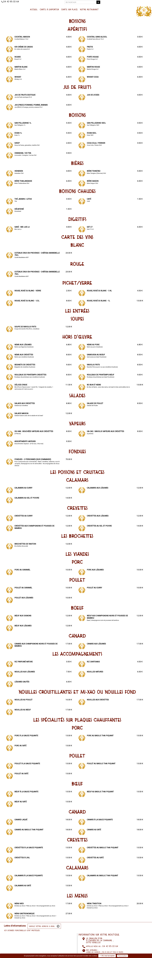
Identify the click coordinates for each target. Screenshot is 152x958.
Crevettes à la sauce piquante (28, 848)
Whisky (17, 77)
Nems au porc (93, 345)
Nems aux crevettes (23, 355)
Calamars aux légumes (97, 488)
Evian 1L (18, 133)
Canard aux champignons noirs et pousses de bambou (35, 645)
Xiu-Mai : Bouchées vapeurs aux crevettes (33, 431)
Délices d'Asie (20, 385)
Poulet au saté (21, 774)
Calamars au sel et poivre (26, 498)
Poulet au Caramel (23, 588)
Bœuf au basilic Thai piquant (100, 792)
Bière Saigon (92, 181)
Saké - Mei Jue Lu (22, 227)
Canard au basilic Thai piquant (28, 830)
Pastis (90, 47)
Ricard (17, 57)
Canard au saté (94, 830)
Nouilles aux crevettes (98, 700)
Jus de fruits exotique (24, 95)
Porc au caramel (22, 570)
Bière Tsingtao (93, 171)
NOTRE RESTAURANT (89, 9)
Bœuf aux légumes (23, 626)
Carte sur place (69, 9)
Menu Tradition (94, 903)
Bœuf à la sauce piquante (26, 792)
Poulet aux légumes (23, 598)
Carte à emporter (49, 9)
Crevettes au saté (95, 858)
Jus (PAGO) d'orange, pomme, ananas (31, 105)
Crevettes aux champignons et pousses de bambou (34, 527)
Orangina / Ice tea (22, 153)
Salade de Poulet (95, 403)
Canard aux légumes (96, 644)
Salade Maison (21, 413)
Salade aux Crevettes (24, 403)
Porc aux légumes (95, 570)
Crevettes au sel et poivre (99, 526)
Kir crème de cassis (23, 47)
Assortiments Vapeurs (25, 441)
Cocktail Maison (22, 37)
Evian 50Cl (91, 133)
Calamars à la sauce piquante (28, 876)
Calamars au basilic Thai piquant (102, 876)
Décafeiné (19, 209)
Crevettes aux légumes (97, 516)
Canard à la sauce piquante (100, 820)
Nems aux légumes (23, 345)
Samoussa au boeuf (96, 355)
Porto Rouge (93, 57)
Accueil (34, 9)
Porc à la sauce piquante (26, 736)
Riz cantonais (93, 662)
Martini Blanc (21, 67)
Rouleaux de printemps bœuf (100, 375)
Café (89, 199)
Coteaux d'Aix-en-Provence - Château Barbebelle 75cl (37, 254)
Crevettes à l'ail (22, 858)
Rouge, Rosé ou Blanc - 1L (98, 301)
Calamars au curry (23, 488)
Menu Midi (19, 903)
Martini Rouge (93, 67)
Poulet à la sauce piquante (27, 764)
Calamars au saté (22, 886)
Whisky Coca (92, 77)
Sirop (17, 143)
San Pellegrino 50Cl (96, 123)
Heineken (18, 171)
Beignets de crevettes (24, 365)
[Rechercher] (80, 2)
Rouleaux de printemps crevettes (30, 375)
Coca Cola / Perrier (96, 143)
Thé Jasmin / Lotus (23, 199)
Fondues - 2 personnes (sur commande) (32, 459)
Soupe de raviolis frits (25, 327)
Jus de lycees (93, 95)
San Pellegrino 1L (22, 123)
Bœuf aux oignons (22, 616)
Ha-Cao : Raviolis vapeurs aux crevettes (105, 431)
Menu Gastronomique (24, 914)
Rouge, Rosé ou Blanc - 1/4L (99, 291)
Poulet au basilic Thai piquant (101, 764)
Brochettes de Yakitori (25, 544)
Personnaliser (122, 956)
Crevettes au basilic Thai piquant (102, 848)
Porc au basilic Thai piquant (100, 736)
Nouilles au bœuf (22, 710)
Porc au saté (20, 746)
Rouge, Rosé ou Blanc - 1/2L (26, 301)
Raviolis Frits (93, 365)
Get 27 (89, 227)
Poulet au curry (94, 588)
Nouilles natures (95, 672)
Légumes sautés (21, 682)
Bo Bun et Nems (94, 385)
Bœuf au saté (20, 802)
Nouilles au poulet (23, 700)
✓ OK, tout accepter (107, 956)
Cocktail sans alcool (97, 37)
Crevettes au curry (23, 516)
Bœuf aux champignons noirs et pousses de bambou (107, 617)
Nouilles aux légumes (24, 672)
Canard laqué (20, 820)
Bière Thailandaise (23, 181)
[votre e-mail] (44, 926)
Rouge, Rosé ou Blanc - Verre (27, 291)
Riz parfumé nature (23, 662)
